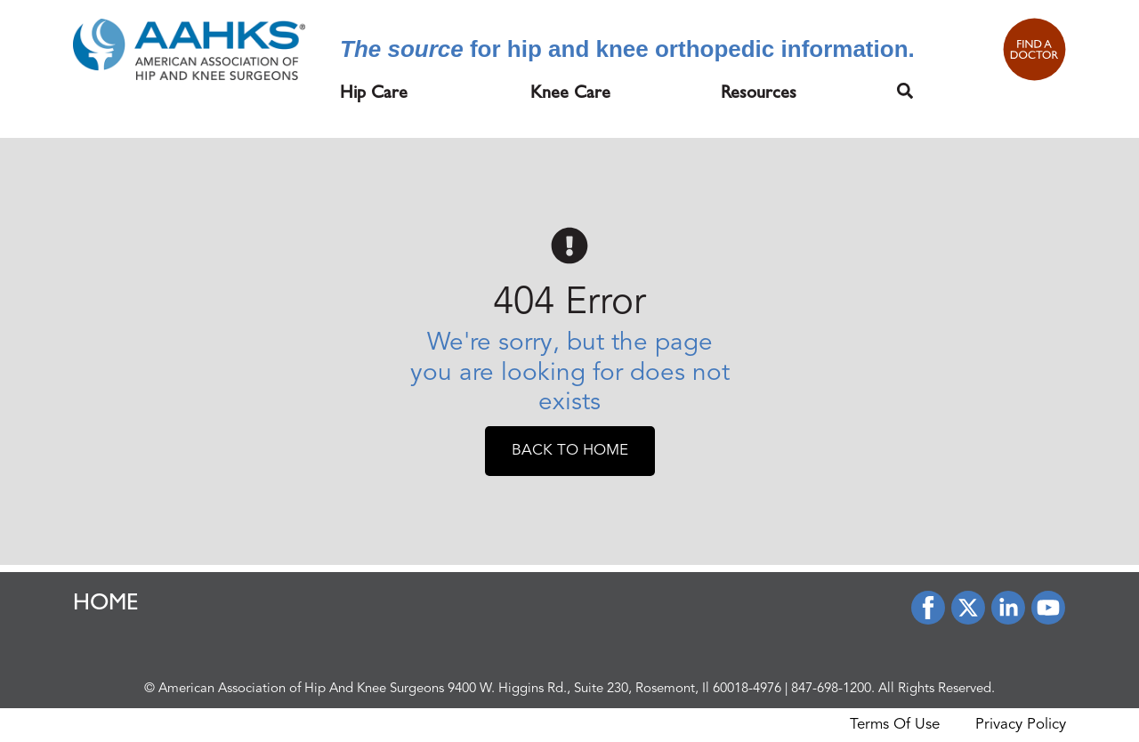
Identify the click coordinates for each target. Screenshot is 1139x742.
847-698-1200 (831, 689)
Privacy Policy (1020, 724)
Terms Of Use (895, 724)
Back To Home (570, 450)
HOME (106, 605)
